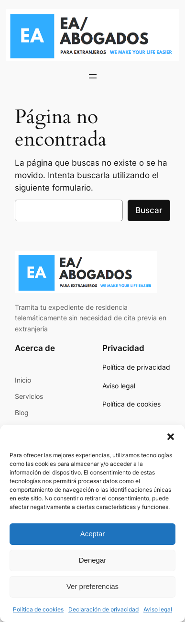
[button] (170, 436)
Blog (22, 412)
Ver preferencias (92, 586)
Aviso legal (157, 609)
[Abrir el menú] (92, 76)
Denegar (93, 560)
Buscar (149, 210)
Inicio (23, 380)
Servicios (29, 396)
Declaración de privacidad (103, 609)
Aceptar (92, 534)
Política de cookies (38, 609)
